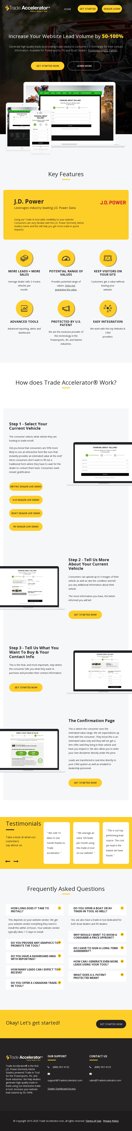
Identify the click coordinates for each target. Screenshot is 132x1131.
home (67, 9)
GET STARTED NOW (47, 65)
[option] (57, 843)
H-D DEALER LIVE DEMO (26, 499)
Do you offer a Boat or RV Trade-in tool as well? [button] (93, 909)
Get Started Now (26, 687)
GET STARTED (88, 8)
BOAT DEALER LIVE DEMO (26, 513)
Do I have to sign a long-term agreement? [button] (96, 949)
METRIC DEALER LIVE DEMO (25, 486)
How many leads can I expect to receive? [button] (34, 971)
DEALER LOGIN (112, 8)
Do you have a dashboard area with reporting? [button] (33, 957)
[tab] (34, 909)
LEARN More (84, 65)
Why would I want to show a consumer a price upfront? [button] (95, 936)
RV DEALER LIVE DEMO (26, 526)
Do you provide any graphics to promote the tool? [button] (34, 944)
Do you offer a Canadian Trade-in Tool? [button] (34, 984)
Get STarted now (85, 782)
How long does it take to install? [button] (30, 909)
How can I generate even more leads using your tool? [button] (96, 963)
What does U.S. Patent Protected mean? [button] (90, 976)
